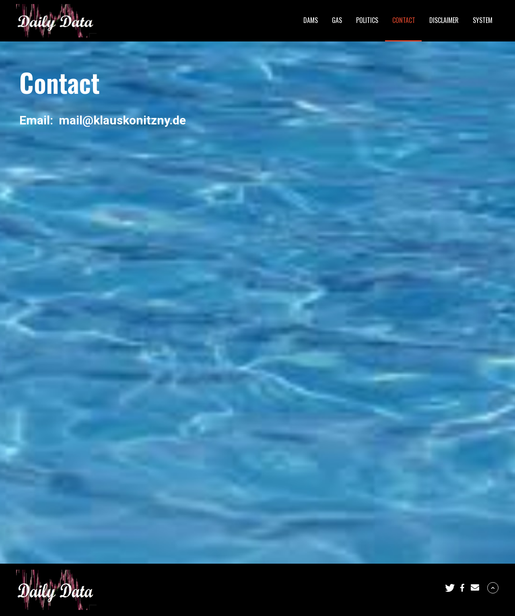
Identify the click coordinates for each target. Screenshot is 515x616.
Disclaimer (444, 20)
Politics (367, 20)
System (482, 20)
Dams (310, 20)
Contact (403, 20)
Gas (337, 20)
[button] (450, 588)
